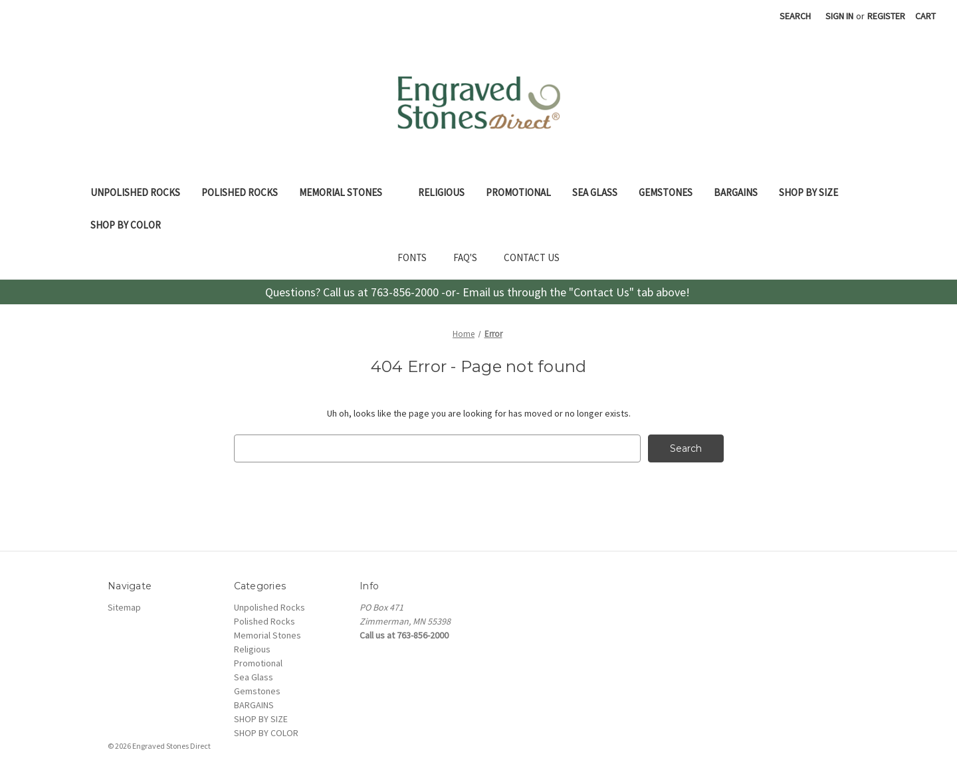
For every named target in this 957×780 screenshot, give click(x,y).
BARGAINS (736, 192)
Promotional (518, 192)
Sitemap (124, 607)
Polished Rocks (239, 192)
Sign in (839, 16)
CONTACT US (532, 257)
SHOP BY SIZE (816, 192)
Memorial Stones (348, 192)
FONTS (412, 257)
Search (795, 16)
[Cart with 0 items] (925, 16)
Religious (441, 192)
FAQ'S (465, 257)
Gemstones (665, 192)
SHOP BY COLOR (132, 225)
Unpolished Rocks (135, 192)
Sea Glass (594, 192)
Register (886, 16)
